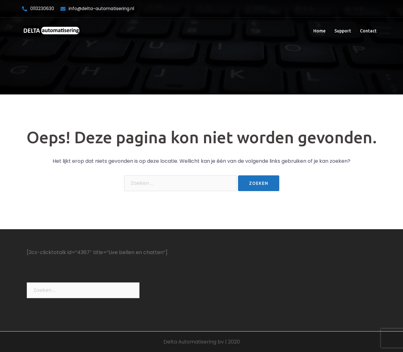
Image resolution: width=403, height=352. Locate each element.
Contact (368, 30)
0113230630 (42, 8)
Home (319, 30)
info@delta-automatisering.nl (101, 8)
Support (342, 30)
